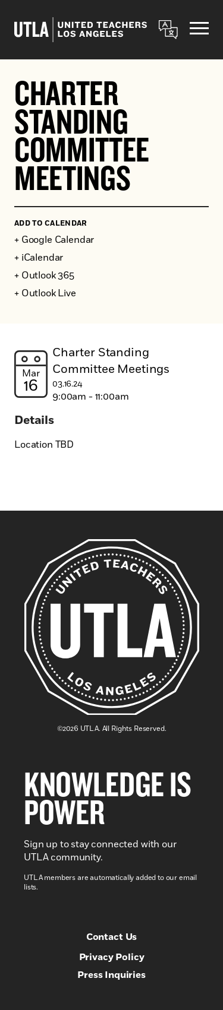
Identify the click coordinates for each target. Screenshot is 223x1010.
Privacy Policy (112, 957)
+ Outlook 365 (44, 275)
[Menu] (199, 30)
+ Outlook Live (45, 293)
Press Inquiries (111, 974)
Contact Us (111, 936)
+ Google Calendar (54, 239)
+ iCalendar (38, 257)
